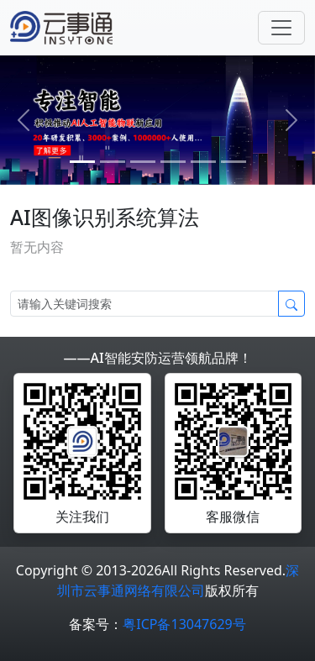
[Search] (144, 304)
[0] (82, 161)
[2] (142, 161)
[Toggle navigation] (281, 28)
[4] (203, 161)
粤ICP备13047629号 (184, 624)
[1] (112, 161)
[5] (233, 161)
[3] (173, 161)
